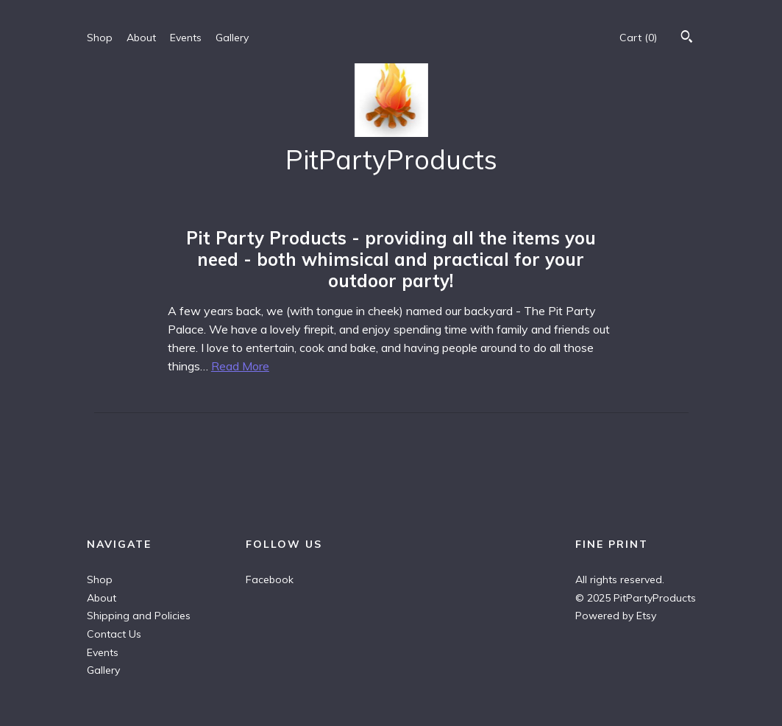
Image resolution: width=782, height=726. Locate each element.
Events (186, 37)
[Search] (686, 38)
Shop (100, 37)
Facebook (270, 579)
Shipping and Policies (139, 615)
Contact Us (114, 634)
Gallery (232, 37)
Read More (240, 366)
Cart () (638, 37)
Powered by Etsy (615, 615)
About (141, 37)
